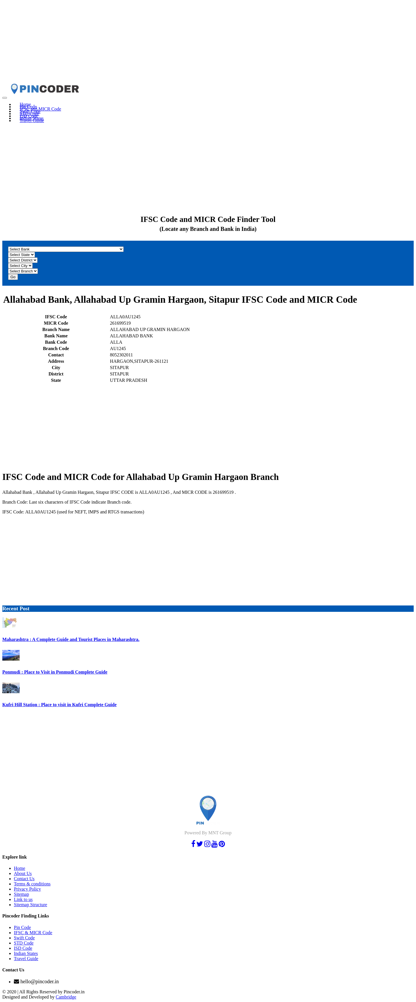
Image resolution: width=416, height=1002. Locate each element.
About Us (23, 873)
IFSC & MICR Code (33, 932)
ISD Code (23, 948)
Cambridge (66, 996)
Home (19, 868)
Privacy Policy (27, 889)
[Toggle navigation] (4, 98)
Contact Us (24, 878)
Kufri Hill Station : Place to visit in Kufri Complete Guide (59, 704)
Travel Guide (32, 120)
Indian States (26, 953)
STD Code (24, 943)
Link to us (23, 899)
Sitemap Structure (30, 904)
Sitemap (21, 894)
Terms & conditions (32, 883)
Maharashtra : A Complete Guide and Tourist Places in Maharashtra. (71, 639)
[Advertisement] (175, 42)
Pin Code (22, 927)
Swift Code (24, 937)
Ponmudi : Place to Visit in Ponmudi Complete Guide (54, 672)
